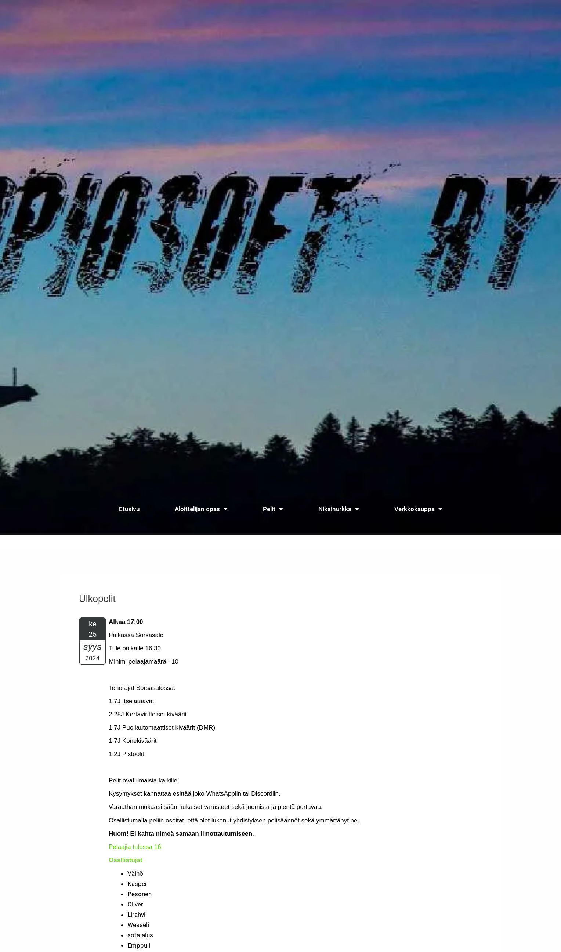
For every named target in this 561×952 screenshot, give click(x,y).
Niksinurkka (338, 509)
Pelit (273, 509)
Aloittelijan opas (201, 509)
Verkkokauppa (418, 509)
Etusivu (129, 509)
